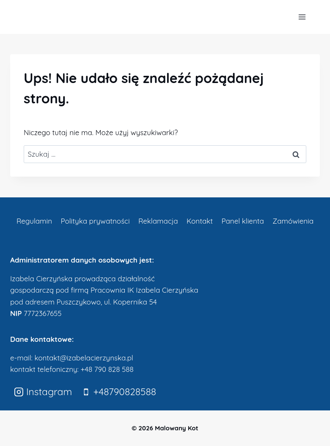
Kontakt (200, 220)
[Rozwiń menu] (302, 16)
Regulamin (34, 220)
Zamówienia (293, 220)
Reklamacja (158, 220)
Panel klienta (242, 220)
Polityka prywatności (94, 220)
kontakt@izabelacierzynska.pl (83, 357)
